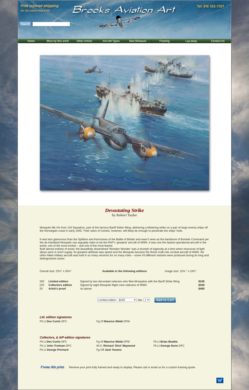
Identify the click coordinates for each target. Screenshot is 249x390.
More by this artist (58, 41)
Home (31, 41)
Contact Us (217, 41)
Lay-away (191, 41)
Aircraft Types (111, 41)
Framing (165, 41)
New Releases (137, 41)
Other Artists (84, 41)
